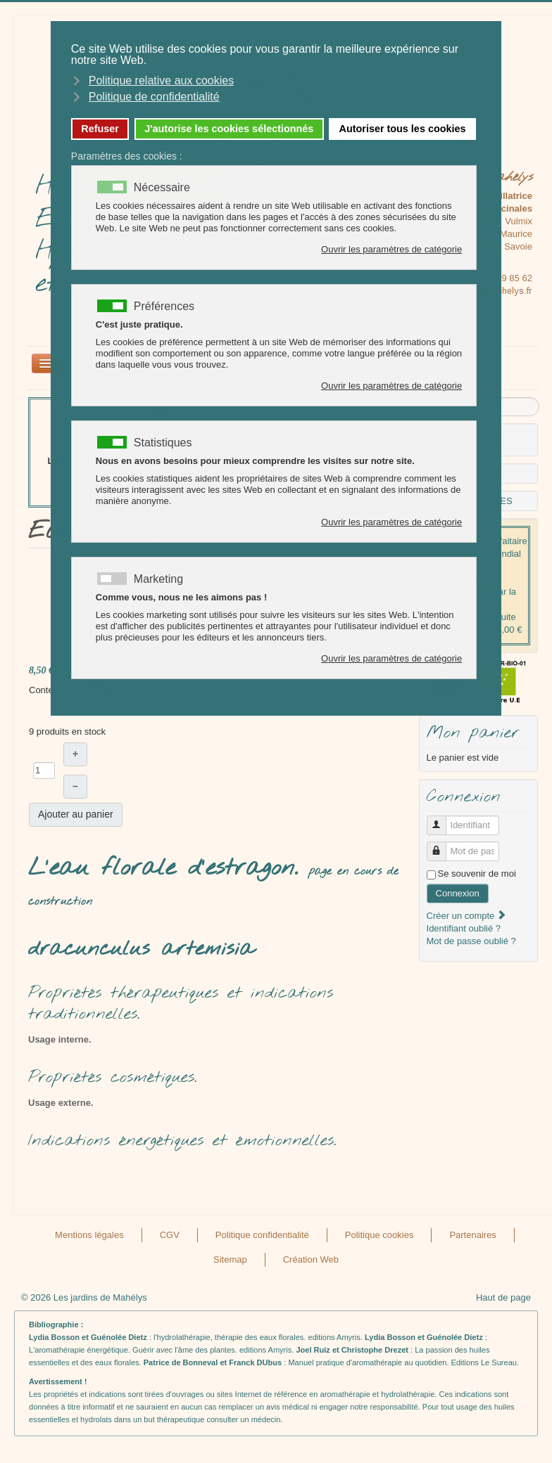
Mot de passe (441, 845)
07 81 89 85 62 (501, 278)
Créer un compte (467, 915)
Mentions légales (89, 1235)
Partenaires (472, 1235)
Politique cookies (379, 1235)
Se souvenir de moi (477, 873)
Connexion (457, 893)
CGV (170, 1235)
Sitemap (230, 1259)
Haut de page (503, 1297)
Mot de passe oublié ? (471, 941)
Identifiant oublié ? (464, 928)
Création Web (311, 1259)
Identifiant (441, 819)
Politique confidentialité (262, 1235)
